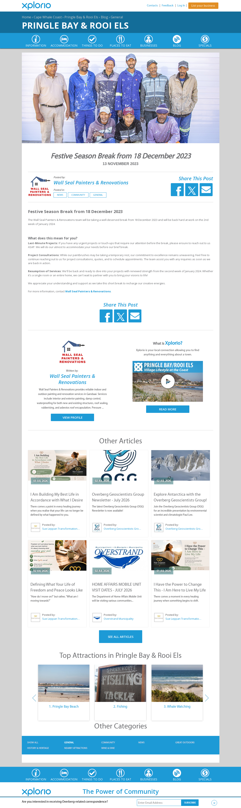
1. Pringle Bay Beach (64, 706)
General (117, 17)
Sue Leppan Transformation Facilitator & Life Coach (61, 528)
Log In (181, 5)
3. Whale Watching (177, 706)
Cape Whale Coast (48, 17)
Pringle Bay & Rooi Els (81, 17)
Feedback (167, 5)
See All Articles (120, 637)
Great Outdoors (184, 742)
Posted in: (59, 189)
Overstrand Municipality (119, 619)
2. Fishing (120, 706)
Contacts (152, 5)
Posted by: (60, 177)
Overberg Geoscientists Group (123, 528)
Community (78, 194)
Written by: (72, 370)
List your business (203, 5)
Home (26, 17)
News (60, 194)
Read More (167, 409)
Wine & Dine (108, 748)
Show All (32, 742)
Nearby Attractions (75, 748)
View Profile (73, 417)
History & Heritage (38, 748)
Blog (104, 17)
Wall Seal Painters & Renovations (91, 182)
